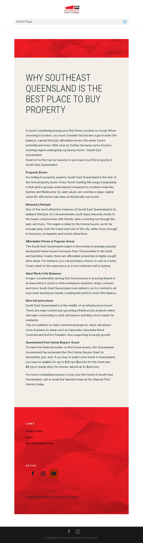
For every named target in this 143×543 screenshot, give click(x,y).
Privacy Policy (34, 431)
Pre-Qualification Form (40, 443)
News (29, 437)
